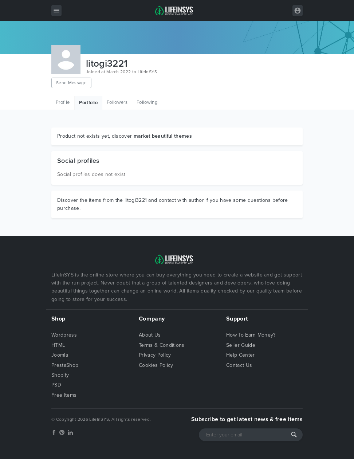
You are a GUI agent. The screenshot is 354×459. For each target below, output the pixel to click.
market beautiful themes (163, 136)
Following (147, 102)
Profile (63, 102)
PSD (56, 385)
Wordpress (64, 335)
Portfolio (88, 103)
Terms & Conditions (162, 345)
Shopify (60, 375)
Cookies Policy (156, 365)
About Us (150, 335)
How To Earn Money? (251, 335)
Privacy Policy (155, 355)
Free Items (63, 395)
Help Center (240, 355)
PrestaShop (64, 365)
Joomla (59, 355)
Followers (117, 102)
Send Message (71, 82)
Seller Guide (240, 345)
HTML (58, 345)
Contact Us (239, 365)
